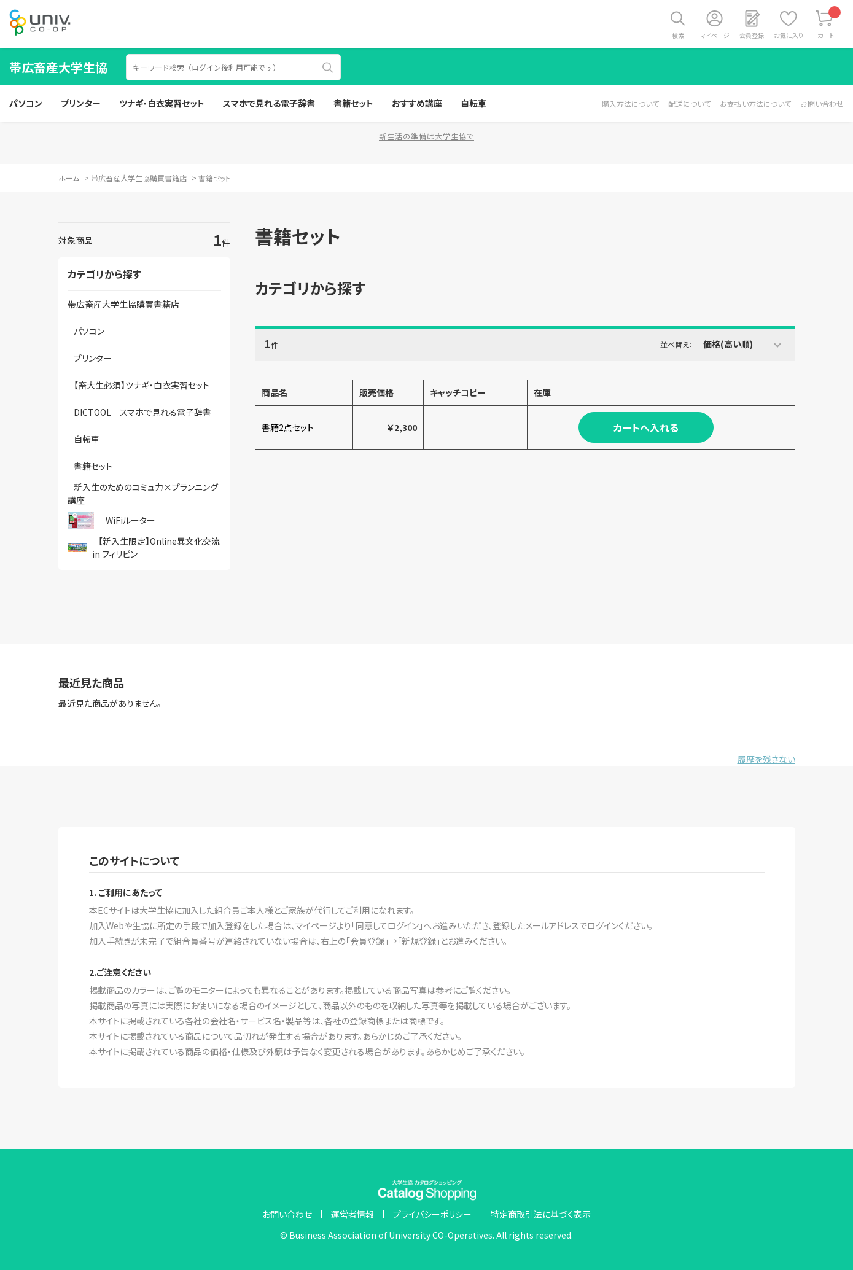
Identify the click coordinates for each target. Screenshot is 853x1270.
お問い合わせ (822, 103)
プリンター (81, 103)
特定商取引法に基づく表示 (541, 1214)
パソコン (25, 103)
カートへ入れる (646, 427)
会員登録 (751, 35)
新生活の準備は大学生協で (426, 136)
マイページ (715, 35)
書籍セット (353, 103)
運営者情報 (352, 1214)
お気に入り (788, 35)
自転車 (473, 103)
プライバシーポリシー (432, 1214)
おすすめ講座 (417, 103)
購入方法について (630, 103)
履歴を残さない (766, 759)
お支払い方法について (755, 103)
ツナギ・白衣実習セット (161, 103)
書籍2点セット (288, 427)
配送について (689, 103)
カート (829, 23)
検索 (678, 35)
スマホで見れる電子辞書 (269, 103)
